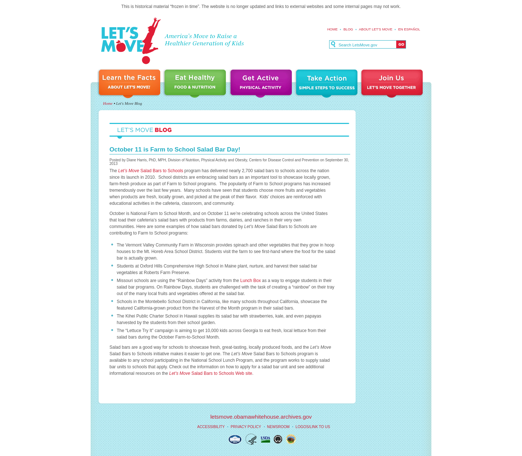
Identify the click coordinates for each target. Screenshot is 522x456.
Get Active (262, 84)
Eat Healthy (196, 84)
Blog (348, 29)
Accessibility (211, 427)
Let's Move (131, 41)
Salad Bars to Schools (150, 170)
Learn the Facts (130, 84)
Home (332, 29)
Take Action (328, 84)
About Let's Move (375, 29)
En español (409, 29)
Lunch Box (250, 280)
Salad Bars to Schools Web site (210, 373)
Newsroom (278, 427)
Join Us (392, 84)
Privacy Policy (246, 427)
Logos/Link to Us (312, 427)
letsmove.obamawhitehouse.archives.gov (261, 417)
